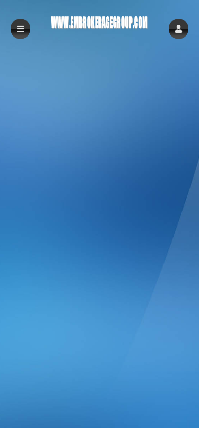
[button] (178, 29)
